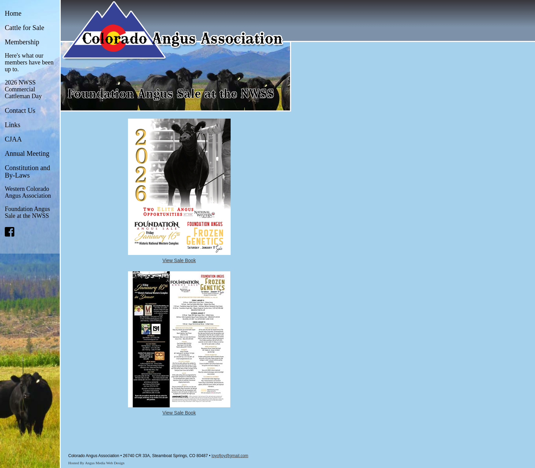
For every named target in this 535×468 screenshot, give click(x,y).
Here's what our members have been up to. (29, 62)
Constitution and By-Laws (27, 171)
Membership (22, 42)
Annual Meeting (27, 153)
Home (13, 13)
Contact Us (20, 110)
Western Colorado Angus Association (28, 192)
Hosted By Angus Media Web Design (96, 463)
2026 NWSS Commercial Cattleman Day (23, 89)
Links (12, 125)
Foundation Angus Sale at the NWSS (27, 212)
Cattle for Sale (24, 27)
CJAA (13, 139)
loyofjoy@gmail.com (230, 455)
